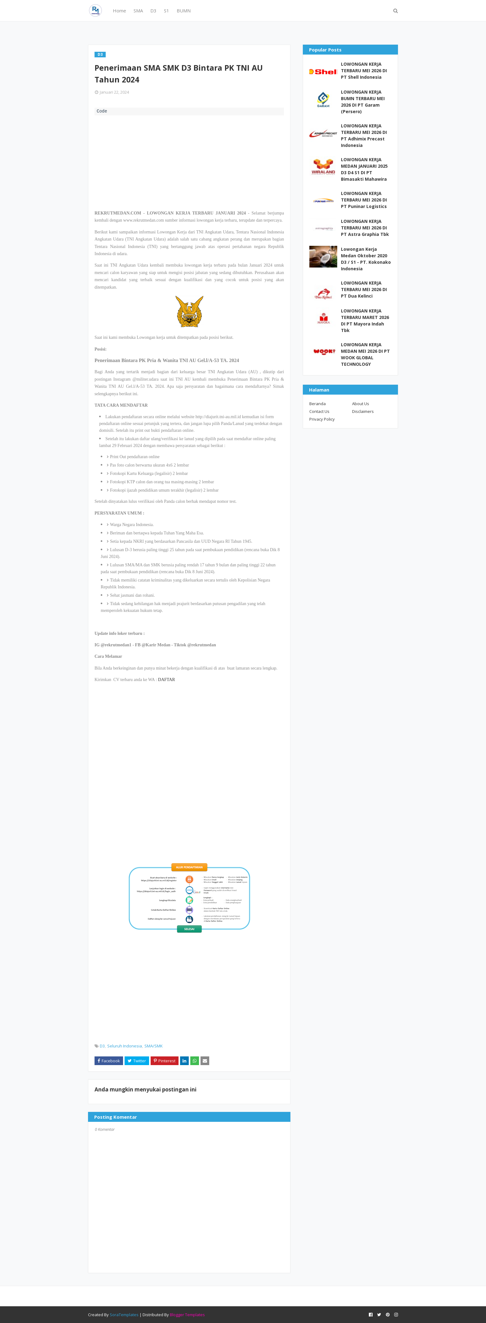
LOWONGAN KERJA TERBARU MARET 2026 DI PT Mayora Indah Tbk (365, 320)
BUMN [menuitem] (184, 10)
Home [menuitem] (119, 10)
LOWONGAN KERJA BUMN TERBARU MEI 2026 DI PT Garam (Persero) (363, 101)
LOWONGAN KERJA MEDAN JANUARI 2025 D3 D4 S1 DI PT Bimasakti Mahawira (364, 169)
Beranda (317, 403)
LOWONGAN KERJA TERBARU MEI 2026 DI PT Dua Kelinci (364, 289)
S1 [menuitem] (166, 10)
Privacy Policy (322, 419)
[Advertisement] (189, 161)
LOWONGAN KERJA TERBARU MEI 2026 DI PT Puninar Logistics (364, 199)
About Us (360, 403)
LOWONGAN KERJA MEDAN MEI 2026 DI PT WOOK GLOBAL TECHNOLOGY (365, 354)
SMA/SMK (153, 1046)
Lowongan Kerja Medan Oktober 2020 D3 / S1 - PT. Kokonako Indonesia (366, 259)
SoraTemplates (124, 1314)
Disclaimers (363, 411)
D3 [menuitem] (153, 10)
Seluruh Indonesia (124, 1046)
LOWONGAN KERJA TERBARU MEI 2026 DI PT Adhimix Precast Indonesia (364, 135)
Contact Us (319, 411)
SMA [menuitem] (138, 10)
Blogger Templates (187, 1314)
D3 (102, 1046)
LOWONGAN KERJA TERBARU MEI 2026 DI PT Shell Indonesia (364, 70)
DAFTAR (166, 679)
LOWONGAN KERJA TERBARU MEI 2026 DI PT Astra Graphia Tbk (365, 227)
